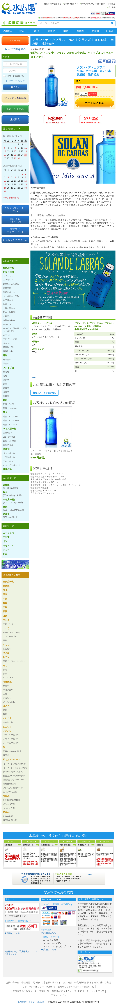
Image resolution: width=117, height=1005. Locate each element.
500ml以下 (7, 433)
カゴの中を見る (15, 49)
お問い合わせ (12, 982)
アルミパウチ (9, 461)
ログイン (15, 87)
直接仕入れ (8, 351)
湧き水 (6, 380)
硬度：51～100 (9, 408)
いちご (6, 644)
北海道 (6, 586)
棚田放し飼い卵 (10, 820)
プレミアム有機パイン (13, 788)
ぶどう (6, 628)
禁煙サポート (9, 292)
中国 (5, 607)
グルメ (45, 479)
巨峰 (5, 640)
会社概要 (111, 4)
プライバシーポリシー (33, 987)
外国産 (80, 31)
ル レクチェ (8, 677)
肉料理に (7, 316)
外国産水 (7, 359)
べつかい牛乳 (9, 808)
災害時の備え (9, 347)
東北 (5, 590)
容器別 (6, 449)
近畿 (5, 603)
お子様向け (8, 300)
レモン (6, 657)
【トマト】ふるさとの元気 (15, 767)
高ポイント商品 (15, 109)
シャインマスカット (12, 632)
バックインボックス (12, 465)
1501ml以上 (8, 445)
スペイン (59, 474)
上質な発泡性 (9, 308)
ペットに (7, 343)
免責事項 (50, 987)
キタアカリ (8, 690)
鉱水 (5, 384)
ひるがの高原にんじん (13, 771)
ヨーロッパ (47, 474)
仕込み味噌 (8, 816)
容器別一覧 (35, 493)
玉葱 (5, 694)
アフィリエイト (58, 995)
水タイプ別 (8, 368)
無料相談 (67, 982)
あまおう (7, 649)
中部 (5, 598)
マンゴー (7, 620)
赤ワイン (55, 482)
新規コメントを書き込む (44, 392)
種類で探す (35, 488)
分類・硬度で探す (38, 476)
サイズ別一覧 (36, 490)
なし (5, 665)
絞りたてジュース (11, 759)
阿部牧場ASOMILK (11, 800)
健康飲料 (7, 469)
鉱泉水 (45, 488)
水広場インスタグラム (15, 240)
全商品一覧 (8, 268)
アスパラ (7, 731)
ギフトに (7, 335)
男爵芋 (6, 686)
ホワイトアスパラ (11, 739)
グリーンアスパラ (11, 735)
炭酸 (5, 376)
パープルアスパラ (11, 743)
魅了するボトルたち (15, 220)
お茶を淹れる (9, 320)
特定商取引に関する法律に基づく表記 (92, 982)
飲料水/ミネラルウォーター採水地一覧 (31, 991)
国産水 (6, 363)
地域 (5, 355)
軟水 (22, 31)
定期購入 (7, 31)
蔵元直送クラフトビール (15, 230)
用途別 (109, 31)
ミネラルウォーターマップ (15, 209)
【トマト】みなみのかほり (15, 764)
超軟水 (11, 486)
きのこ (6, 706)
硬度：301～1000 (11, 420)
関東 (5, 594)
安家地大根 (8, 722)
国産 (65, 31)
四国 (5, 611)
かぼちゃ (7, 698)
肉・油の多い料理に (60, 479)
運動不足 (7, 288)
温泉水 (6, 392)
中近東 (6, 537)
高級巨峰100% (9, 784)
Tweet (33, 377)
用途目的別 (8, 272)
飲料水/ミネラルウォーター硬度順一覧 (76, 987)
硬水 (36, 31)
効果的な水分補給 (11, 284)
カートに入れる (94, 102)
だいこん (7, 718)
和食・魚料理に (10, 312)
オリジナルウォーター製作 (93, 4)
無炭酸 (6, 372)
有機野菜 (7, 682)
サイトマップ (97, 991)
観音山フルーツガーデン (14, 776)
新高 (5, 669)
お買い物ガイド (71, 4)
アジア (6, 550)
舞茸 (5, 714)
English (112, 7)
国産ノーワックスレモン (14, 661)
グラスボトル (48, 493)
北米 (5, 541)
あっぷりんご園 (10, 792)
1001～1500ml (9, 441)
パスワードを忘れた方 (15, 81)
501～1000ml (50, 490)
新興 (5, 673)
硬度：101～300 (10, 416)
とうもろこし (9, 702)
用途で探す (35, 479)
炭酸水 (51, 31)
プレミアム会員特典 (15, 98)
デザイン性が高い (11, 339)
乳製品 (6, 796)
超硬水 (10, 515)
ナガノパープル (10, 636)
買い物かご (38, 982)
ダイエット (8, 276)
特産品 (6, 812)
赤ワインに (8, 324)
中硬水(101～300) (56, 476)
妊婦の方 (7, 304)
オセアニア (8, 545)
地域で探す (35, 474)
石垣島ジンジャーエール (14, 780)
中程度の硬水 (13, 501)
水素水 (6, 396)
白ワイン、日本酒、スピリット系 (65, 485)
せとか (6, 653)
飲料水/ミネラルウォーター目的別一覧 (70, 991)
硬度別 (95, 31)
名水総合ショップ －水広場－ (33, 1002)
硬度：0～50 (8, 404)
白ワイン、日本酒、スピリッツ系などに (15, 329)
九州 (5, 615)
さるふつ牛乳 (9, 804)
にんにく (7, 726)
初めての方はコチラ (53, 4)
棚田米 (6, 755)
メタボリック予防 (11, 296)
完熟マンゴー (9, 624)
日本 (5, 554)
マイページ (15, 40)
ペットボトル (9, 453)
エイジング (8, 280)
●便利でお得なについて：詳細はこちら (22, 953)
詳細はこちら (12, 933)
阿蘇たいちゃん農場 (12, 751)
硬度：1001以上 (10, 424)
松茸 (5, 710)
